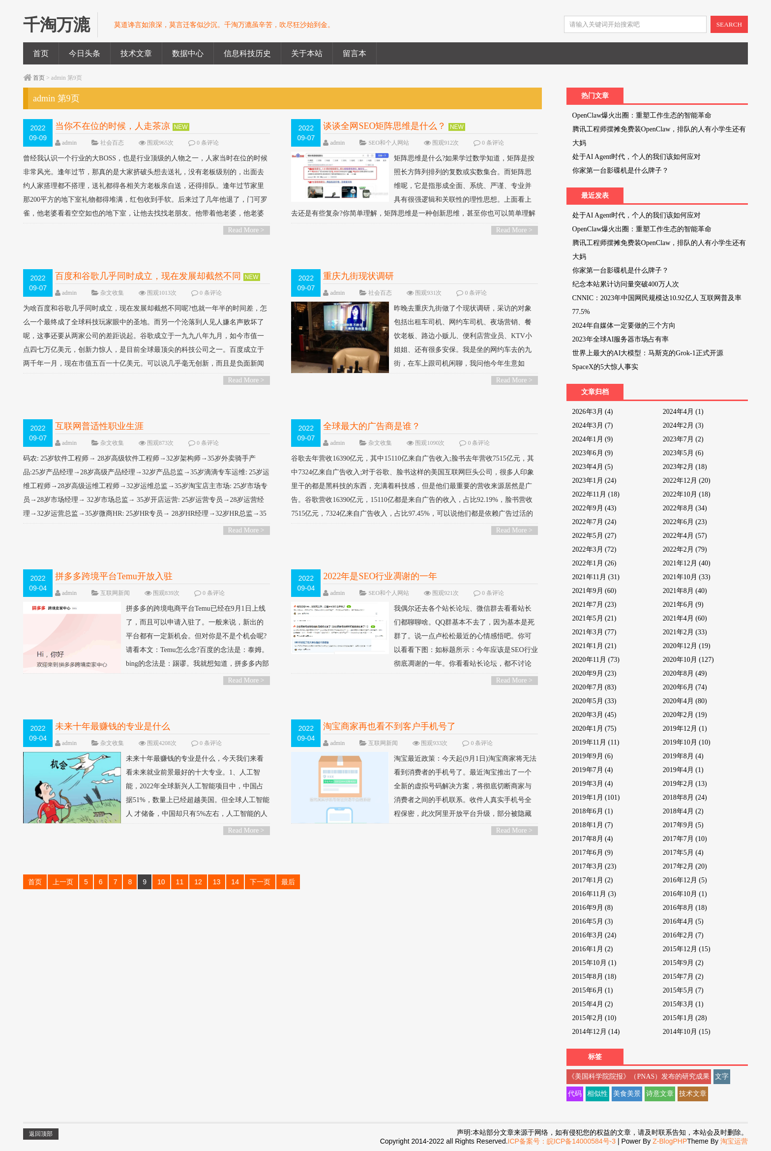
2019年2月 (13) (685, 783)
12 (198, 882)
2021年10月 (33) (687, 577)
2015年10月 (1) (594, 962)
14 (235, 882)
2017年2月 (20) (685, 866)
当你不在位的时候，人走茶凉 (112, 126)
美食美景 (627, 1093)
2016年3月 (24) (594, 935)
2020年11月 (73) (596, 659)
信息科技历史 (247, 53)
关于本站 (307, 53)
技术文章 (136, 53)
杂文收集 (112, 292)
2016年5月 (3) (592, 921)
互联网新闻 (115, 593)
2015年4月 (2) (592, 1004)
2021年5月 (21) (594, 618)
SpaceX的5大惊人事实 (605, 367)
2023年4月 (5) (592, 466)
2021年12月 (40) (687, 563)
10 (161, 882)
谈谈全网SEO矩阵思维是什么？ (384, 126)
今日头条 (84, 53)
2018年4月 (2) (683, 811)
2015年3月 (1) (683, 1004)
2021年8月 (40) (685, 590)
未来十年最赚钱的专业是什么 (112, 726)
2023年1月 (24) (594, 480)
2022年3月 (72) (594, 549)
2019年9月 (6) (592, 756)
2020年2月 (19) (685, 714)
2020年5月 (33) (594, 701)
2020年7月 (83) (594, 687)
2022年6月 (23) (685, 522)
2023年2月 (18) (685, 466)
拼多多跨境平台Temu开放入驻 (114, 576)
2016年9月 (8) (592, 907)
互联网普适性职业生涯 (99, 426)
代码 (575, 1093)
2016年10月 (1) (685, 894)
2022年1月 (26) (594, 563)
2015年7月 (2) (683, 976)
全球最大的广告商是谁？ (371, 426)
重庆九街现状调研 (358, 276)
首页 (41, 53)
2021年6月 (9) (683, 604)
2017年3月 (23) (594, 866)
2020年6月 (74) (685, 687)
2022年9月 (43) (594, 508)
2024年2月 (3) (683, 425)
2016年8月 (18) (685, 907)
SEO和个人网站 (388, 142)
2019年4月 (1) (683, 770)
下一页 (260, 882)
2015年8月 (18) (594, 976)
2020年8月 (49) (685, 673)
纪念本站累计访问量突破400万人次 (625, 284)
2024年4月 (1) (683, 411)
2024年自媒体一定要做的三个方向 (624, 325)
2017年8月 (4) (592, 838)
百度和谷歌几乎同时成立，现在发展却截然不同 (148, 276)
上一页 (63, 882)
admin (69, 142)
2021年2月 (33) (685, 632)
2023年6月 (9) (592, 453)
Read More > (246, 230)
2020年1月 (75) (594, 728)
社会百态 (112, 142)
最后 (288, 882)
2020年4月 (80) (685, 701)
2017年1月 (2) (592, 880)
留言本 (354, 53)
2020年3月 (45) (594, 714)
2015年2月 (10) (594, 1018)
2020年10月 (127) (688, 659)
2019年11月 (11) (596, 742)
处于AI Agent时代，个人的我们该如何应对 (636, 156)
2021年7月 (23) (594, 604)
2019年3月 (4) (592, 783)
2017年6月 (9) (592, 852)
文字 (722, 1076)
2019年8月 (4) (683, 756)
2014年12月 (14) (596, 1031)
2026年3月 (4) (592, 411)
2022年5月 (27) (594, 535)
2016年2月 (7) (683, 935)
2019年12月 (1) (685, 728)
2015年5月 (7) (683, 990)
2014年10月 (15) (687, 1031)
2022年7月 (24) (594, 522)
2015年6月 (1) (592, 990)
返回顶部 (41, 1133)
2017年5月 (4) (683, 852)
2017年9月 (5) (683, 825)
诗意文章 (660, 1093)
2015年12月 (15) (687, 949)
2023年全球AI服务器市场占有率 (620, 339)
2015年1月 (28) (685, 1018)
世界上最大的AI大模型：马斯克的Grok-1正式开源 (647, 353)
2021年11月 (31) (596, 577)
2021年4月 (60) (685, 618)
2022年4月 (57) (685, 535)
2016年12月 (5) (685, 880)
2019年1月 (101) (596, 797)
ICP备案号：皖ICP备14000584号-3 (562, 1141)
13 (217, 882)
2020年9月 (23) (594, 673)
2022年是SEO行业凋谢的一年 (380, 576)
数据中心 (188, 53)
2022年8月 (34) (685, 508)
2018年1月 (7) (592, 825)
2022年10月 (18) (687, 494)
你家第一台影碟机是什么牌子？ (620, 170)
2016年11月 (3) (594, 894)
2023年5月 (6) (683, 453)
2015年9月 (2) (683, 962)
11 (180, 882)
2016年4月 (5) (683, 921)
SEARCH (729, 24)
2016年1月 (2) (592, 949)
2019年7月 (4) (592, 770)
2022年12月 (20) (687, 480)
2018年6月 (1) (592, 811)
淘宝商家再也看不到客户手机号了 (389, 726)
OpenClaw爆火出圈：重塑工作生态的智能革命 (642, 115)
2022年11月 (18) (596, 494)
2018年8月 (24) (685, 797)
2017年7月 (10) (685, 838)
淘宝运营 (734, 1141)
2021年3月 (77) (594, 632)
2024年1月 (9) (592, 439)
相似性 (597, 1093)
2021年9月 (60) (594, 590)
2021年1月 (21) (594, 646)
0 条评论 (208, 142)
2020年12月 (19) (687, 646)
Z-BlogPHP (669, 1141)
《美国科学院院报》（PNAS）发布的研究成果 (639, 1076)
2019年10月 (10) (687, 742)
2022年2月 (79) (685, 549)
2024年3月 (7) (592, 425)
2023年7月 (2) (683, 439)
